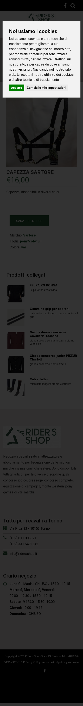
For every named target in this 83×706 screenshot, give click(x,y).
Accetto (16, 87)
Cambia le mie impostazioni (46, 87)
